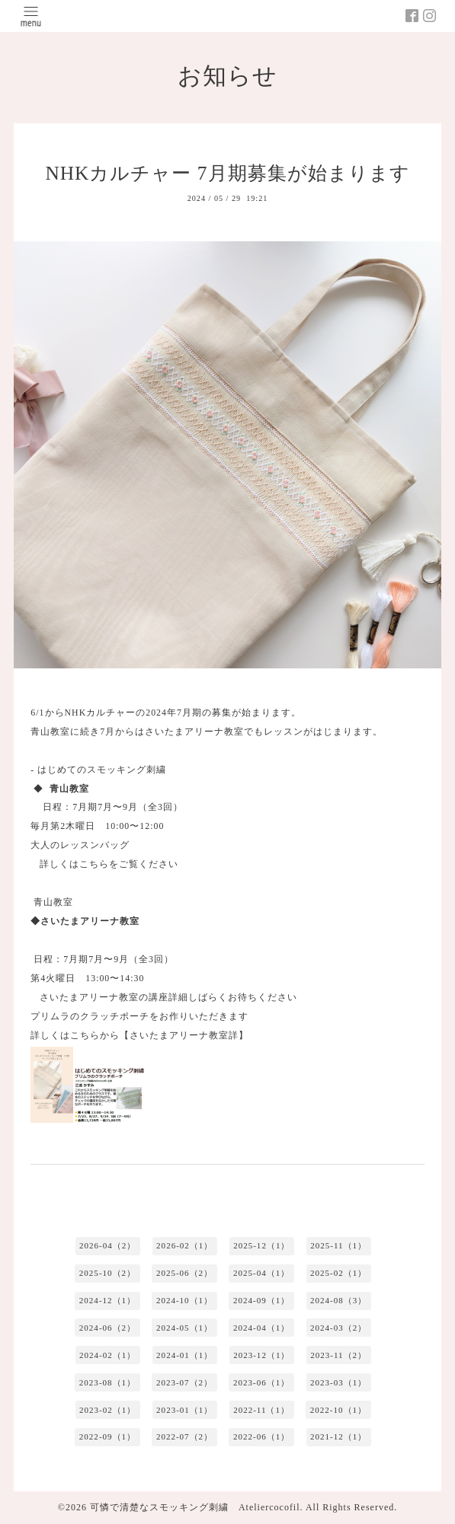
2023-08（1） (107, 1382)
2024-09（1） (261, 1300)
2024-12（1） (107, 1300)
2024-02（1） (107, 1355)
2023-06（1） (261, 1382)
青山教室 (53, 902)
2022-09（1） (107, 1436)
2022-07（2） (184, 1436)
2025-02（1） (338, 1272)
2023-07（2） (184, 1382)
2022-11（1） (261, 1409)
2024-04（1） (261, 1327)
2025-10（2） (107, 1272)
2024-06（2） (107, 1327)
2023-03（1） (338, 1382)
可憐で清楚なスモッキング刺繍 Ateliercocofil (195, 1507)
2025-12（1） (261, 1245)
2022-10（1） (338, 1409)
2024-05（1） (184, 1327)
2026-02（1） (184, 1245)
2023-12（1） (261, 1355)
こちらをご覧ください (128, 864)
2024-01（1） (184, 1355)
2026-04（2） (107, 1245)
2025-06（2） (184, 1272)
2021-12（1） (338, 1436)
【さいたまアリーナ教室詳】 (184, 1035)
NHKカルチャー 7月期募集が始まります (227, 173)
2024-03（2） (338, 1327)
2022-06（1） (261, 1436)
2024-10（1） (184, 1300)
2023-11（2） (338, 1355)
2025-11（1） (338, 1245)
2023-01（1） (184, 1409)
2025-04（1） (261, 1272)
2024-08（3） (338, 1300)
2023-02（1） (107, 1409)
